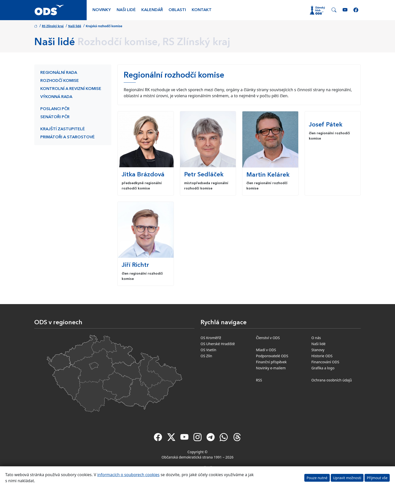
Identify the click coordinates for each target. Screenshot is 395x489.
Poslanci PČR (55, 109)
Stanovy (317, 349)
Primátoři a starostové (67, 137)
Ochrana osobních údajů (331, 380)
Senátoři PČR (55, 117)
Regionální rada (58, 73)
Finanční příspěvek (271, 362)
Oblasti (177, 10)
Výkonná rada (56, 97)
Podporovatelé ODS (272, 355)
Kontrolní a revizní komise (70, 89)
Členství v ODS (268, 337)
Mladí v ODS (266, 349)
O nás (316, 337)
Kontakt (202, 10)
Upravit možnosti (347, 477)
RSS (259, 380)
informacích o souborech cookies (128, 474)
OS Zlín (206, 355)
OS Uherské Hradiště (218, 343)
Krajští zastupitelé (62, 129)
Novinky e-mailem (271, 368)
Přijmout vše (377, 477)
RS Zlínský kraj (52, 26)
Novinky (101, 10)
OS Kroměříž (211, 337)
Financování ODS (325, 362)
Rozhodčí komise (59, 81)
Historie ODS (322, 355)
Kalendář (152, 10)
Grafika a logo (323, 368)
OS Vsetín (208, 349)
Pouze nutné (317, 477)
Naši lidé (126, 10)
